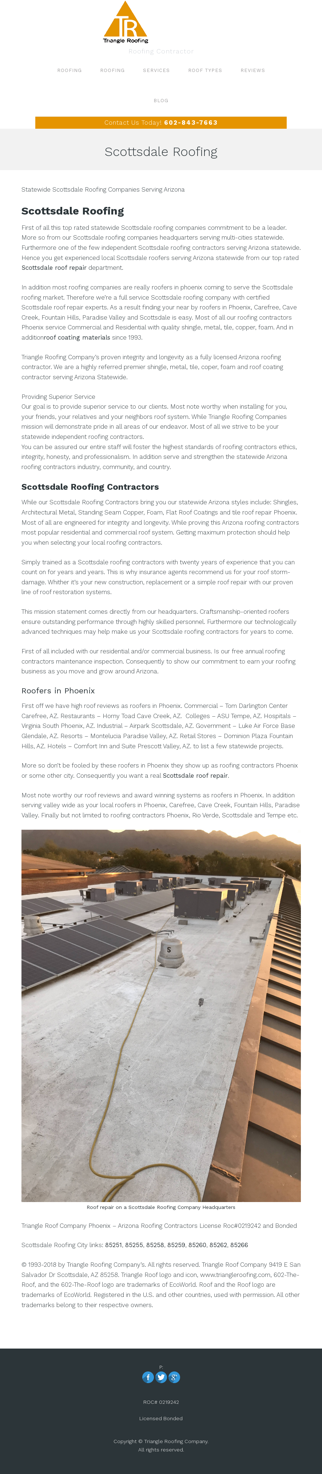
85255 (134, 1245)
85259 (176, 1245)
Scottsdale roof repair (54, 267)
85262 (218, 1245)
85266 (239, 1245)
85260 (197, 1245)
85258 (155, 1245)
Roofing (161, 22)
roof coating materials (77, 337)
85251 (113, 1245)
